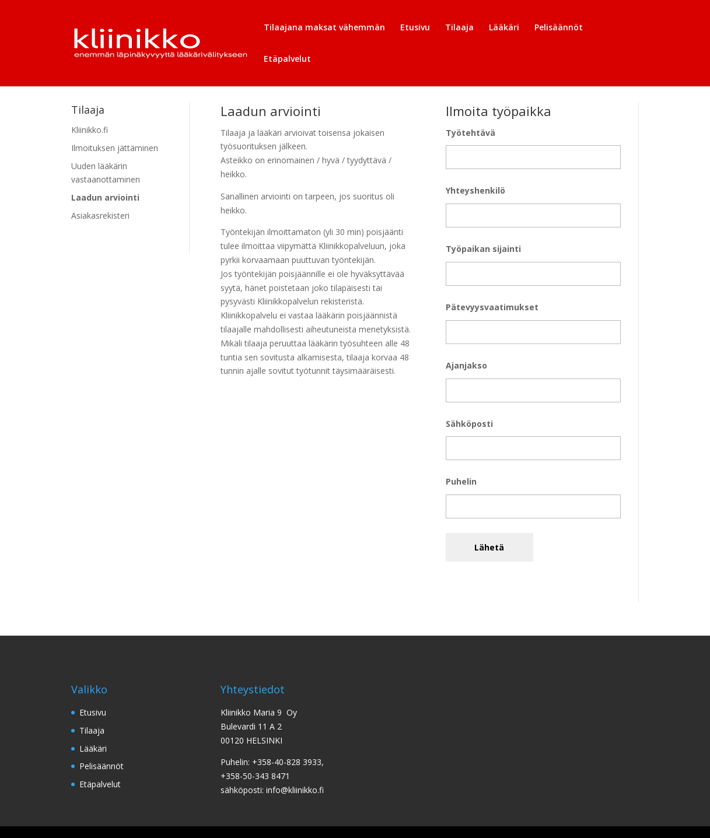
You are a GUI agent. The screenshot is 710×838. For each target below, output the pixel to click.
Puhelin (461, 481)
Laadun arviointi (105, 197)
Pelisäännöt (558, 28)
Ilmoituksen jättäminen (114, 147)
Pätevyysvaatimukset (492, 307)
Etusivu (415, 28)
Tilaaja (459, 28)
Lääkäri (504, 28)
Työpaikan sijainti (483, 248)
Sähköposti (469, 423)
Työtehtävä (470, 132)
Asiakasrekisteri (100, 215)
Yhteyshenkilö (475, 190)
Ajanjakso (466, 365)
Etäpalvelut (287, 59)
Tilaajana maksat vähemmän (324, 28)
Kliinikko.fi (89, 129)
